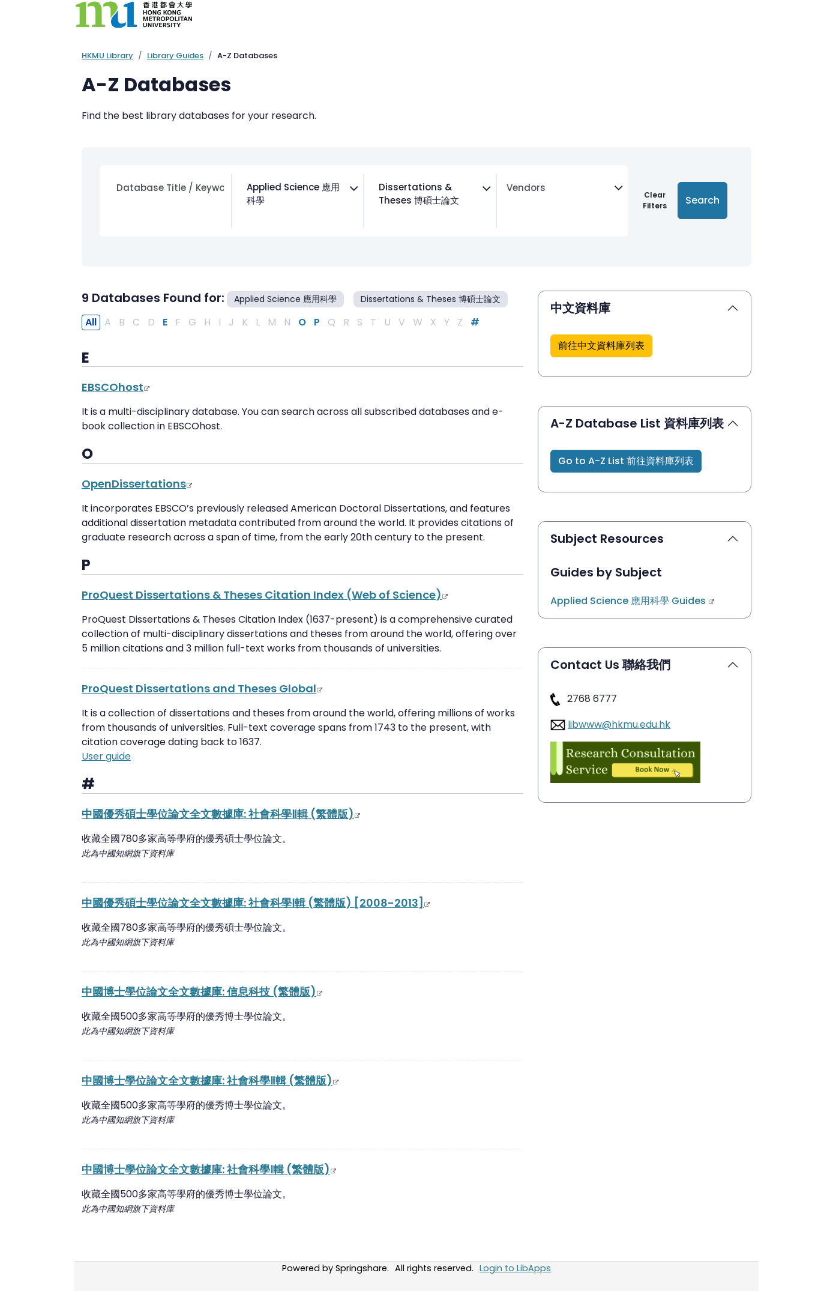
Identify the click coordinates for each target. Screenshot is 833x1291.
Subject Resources (607, 538)
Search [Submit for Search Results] (702, 200)
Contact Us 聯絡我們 (610, 664)
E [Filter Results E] (165, 322)
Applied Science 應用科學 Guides (632, 601)
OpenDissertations (137, 483)
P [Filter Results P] (317, 322)
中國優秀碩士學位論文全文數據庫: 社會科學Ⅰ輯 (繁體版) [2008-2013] (256, 902)
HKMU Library (107, 55)
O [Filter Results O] (302, 322)
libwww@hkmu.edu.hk (619, 724)
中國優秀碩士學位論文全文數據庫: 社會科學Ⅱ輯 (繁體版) (221, 813)
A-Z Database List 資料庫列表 (637, 423)
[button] (601, 345)
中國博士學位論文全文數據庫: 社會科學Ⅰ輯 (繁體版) (209, 1169)
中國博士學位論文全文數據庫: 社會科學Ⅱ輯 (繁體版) (211, 1080)
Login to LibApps (515, 1268)
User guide (106, 756)
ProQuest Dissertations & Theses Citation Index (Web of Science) (265, 594)
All (91, 322)
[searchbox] (244, 217)
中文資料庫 (580, 308)
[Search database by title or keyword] (170, 188)
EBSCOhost (116, 387)
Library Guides (175, 55)
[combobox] (296, 201)
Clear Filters (655, 200)
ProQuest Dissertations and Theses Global (202, 688)
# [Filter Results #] (475, 322)
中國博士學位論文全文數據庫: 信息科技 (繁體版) (202, 991)
